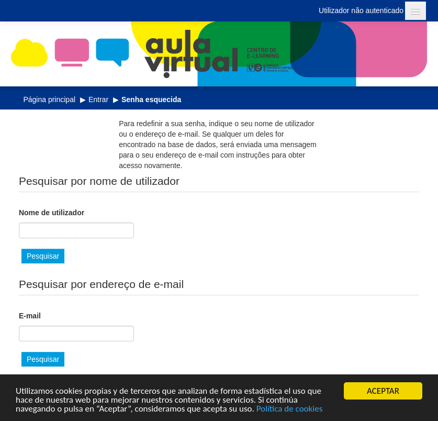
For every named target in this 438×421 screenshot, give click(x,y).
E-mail (30, 316)
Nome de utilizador (51, 212)
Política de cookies (289, 409)
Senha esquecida (151, 99)
